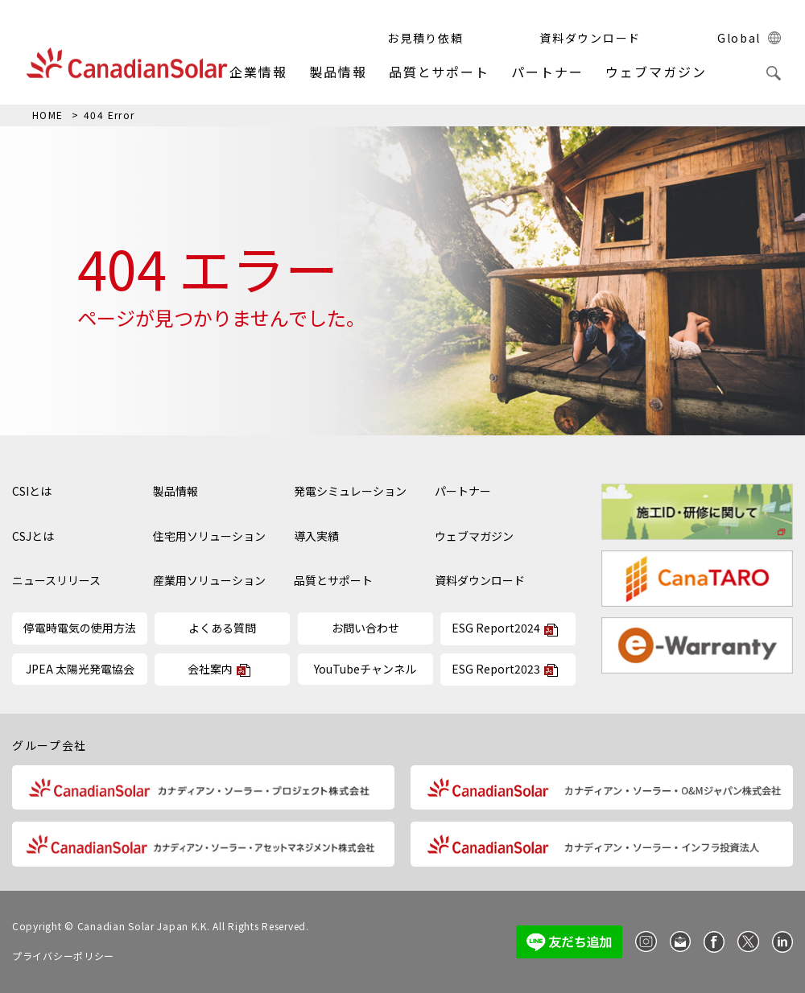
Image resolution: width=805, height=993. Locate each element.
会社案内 (210, 669)
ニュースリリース (56, 580)
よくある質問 (222, 628)
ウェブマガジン (655, 72)
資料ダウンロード (480, 580)
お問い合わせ (365, 628)
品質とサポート (439, 72)
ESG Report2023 (496, 669)
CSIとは (32, 491)
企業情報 (258, 72)
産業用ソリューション (209, 580)
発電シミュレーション (350, 491)
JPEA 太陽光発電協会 (80, 669)
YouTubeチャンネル (365, 669)
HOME (48, 115)
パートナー (547, 72)
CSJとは (33, 536)
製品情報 (338, 72)
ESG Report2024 (496, 628)
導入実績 (316, 536)
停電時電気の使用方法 (79, 628)
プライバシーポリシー (63, 955)
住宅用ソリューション (209, 536)
